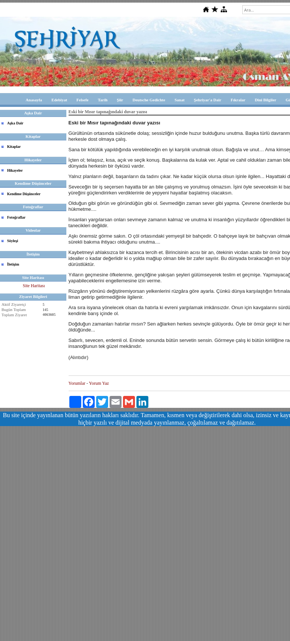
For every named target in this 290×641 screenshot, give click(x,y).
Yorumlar (77, 383)
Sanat (179, 100)
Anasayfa (34, 100)
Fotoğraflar (16, 217)
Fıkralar (238, 100)
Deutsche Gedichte (148, 100)
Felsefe (82, 100)
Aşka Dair (15, 123)
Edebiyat (59, 100)
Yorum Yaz (99, 383)
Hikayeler (15, 170)
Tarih (102, 100)
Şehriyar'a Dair (207, 100)
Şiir (120, 100)
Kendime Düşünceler (24, 194)
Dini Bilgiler (265, 100)
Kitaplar (14, 147)
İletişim (13, 264)
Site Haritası (34, 285)
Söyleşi (12, 241)
